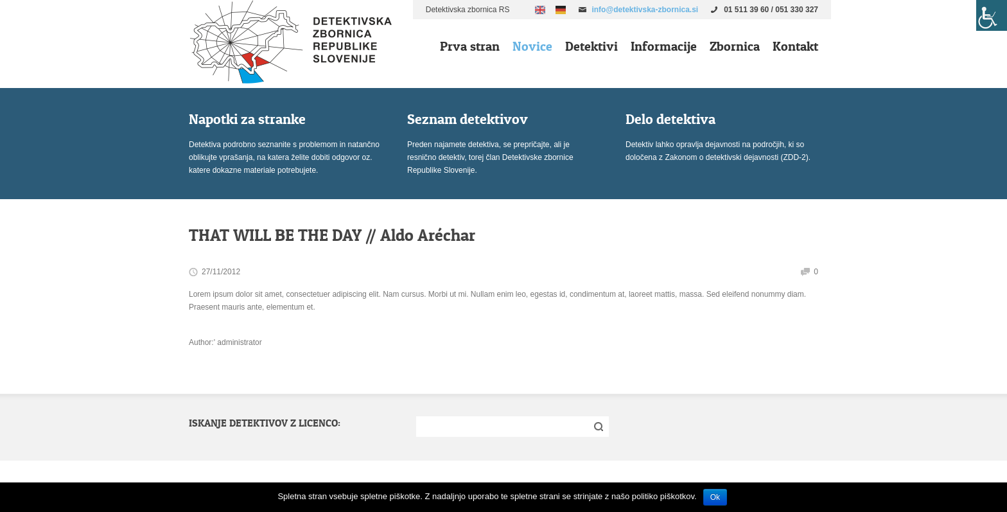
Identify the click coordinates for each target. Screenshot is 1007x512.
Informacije (664, 46)
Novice (532, 46)
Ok (715, 497)
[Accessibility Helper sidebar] (991, 15)
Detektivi (591, 46)
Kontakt (795, 46)
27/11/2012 (221, 271)
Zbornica (735, 46)
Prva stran (470, 46)
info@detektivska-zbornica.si (644, 9)
